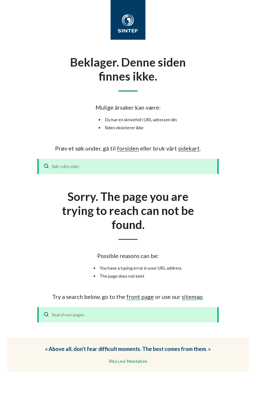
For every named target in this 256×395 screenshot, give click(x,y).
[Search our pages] (128, 314)
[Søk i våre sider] (128, 166)
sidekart (189, 148)
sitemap (192, 296)
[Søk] (46, 166)
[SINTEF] (128, 23)
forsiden (128, 148)
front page (140, 296)
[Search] (46, 314)
